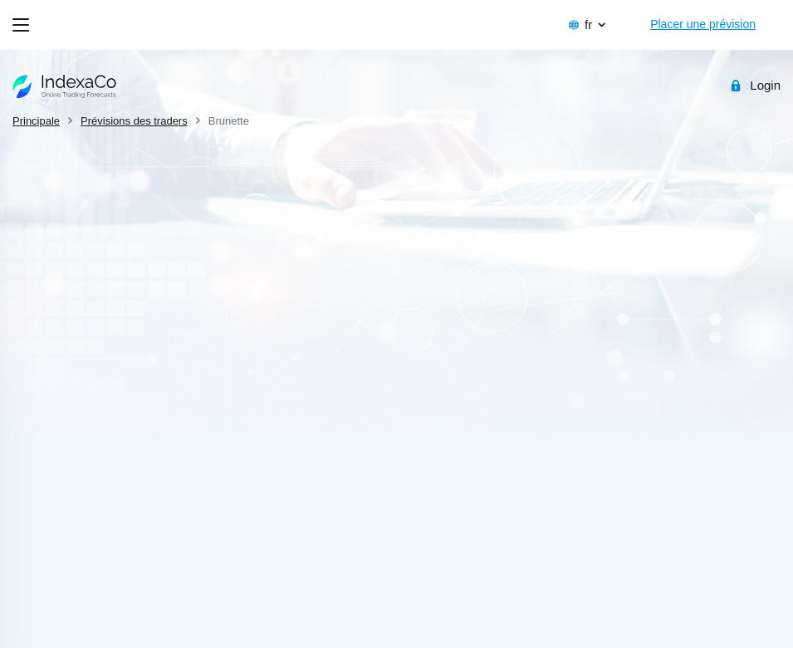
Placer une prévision (703, 24)
